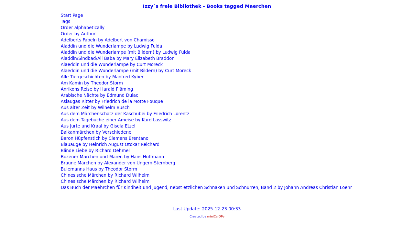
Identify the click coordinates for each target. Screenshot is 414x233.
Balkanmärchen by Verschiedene (96, 132)
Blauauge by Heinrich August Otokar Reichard (110, 144)
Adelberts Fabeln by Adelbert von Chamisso (107, 40)
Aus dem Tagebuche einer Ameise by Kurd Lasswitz (115, 119)
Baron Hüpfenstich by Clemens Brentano (104, 138)
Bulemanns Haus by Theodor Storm (98, 169)
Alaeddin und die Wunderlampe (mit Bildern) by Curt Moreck (125, 70)
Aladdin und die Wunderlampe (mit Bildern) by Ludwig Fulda (125, 52)
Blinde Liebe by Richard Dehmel (95, 150)
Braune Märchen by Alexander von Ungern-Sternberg (117, 163)
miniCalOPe (215, 216)
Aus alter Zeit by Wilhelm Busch (95, 107)
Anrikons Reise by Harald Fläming (96, 89)
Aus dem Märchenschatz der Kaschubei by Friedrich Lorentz (125, 113)
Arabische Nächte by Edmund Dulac (99, 95)
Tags (65, 21)
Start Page (71, 15)
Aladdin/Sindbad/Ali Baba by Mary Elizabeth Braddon (117, 58)
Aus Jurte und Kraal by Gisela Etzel (98, 126)
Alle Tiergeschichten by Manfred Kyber (102, 76)
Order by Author (78, 33)
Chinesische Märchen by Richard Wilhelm (105, 175)
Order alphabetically (82, 27)
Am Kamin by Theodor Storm (91, 83)
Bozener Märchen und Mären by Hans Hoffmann (112, 156)
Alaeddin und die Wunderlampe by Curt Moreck (111, 64)
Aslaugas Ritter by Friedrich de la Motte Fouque (111, 101)
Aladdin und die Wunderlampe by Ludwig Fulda (111, 46)
